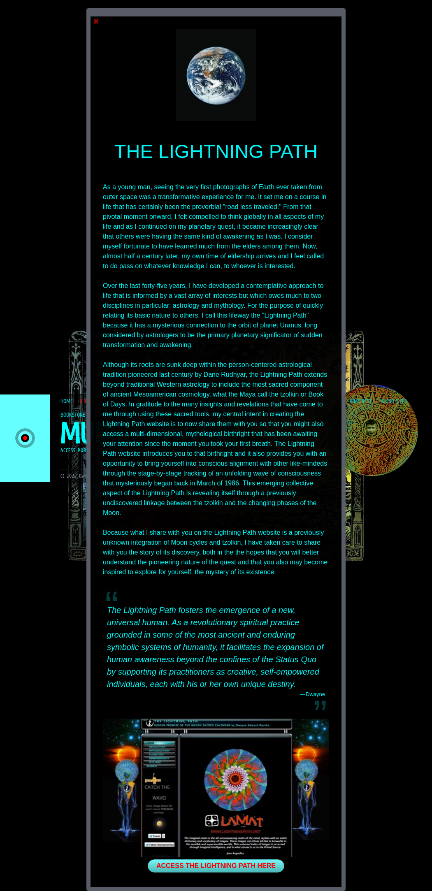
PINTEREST (361, 401)
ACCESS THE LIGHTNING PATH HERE (216, 865)
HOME (66, 401)
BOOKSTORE (72, 414)
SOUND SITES (393, 401)
